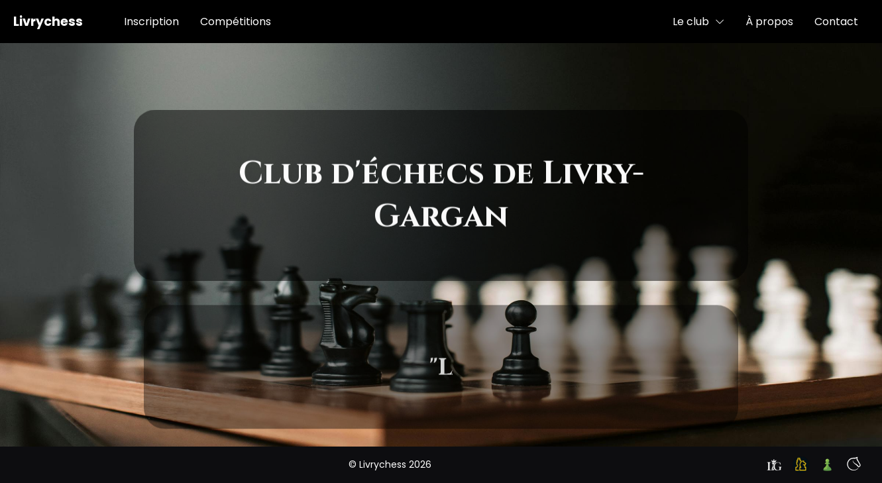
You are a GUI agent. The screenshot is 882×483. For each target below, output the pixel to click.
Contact (836, 21)
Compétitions (235, 21)
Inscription (151, 21)
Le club (698, 21)
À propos (769, 21)
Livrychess (48, 21)
